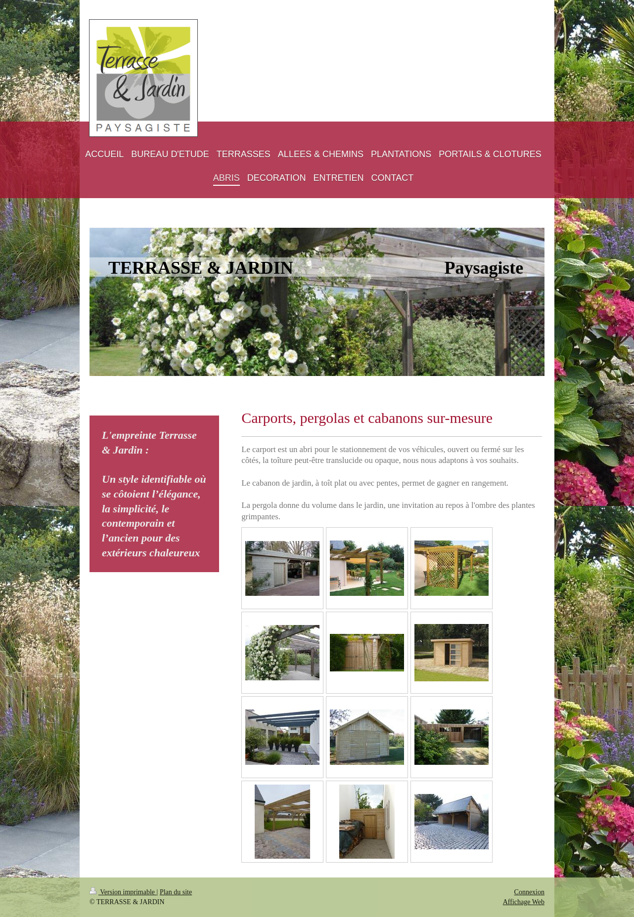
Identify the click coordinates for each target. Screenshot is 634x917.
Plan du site (176, 892)
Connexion (529, 892)
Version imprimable (123, 892)
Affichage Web (523, 902)
